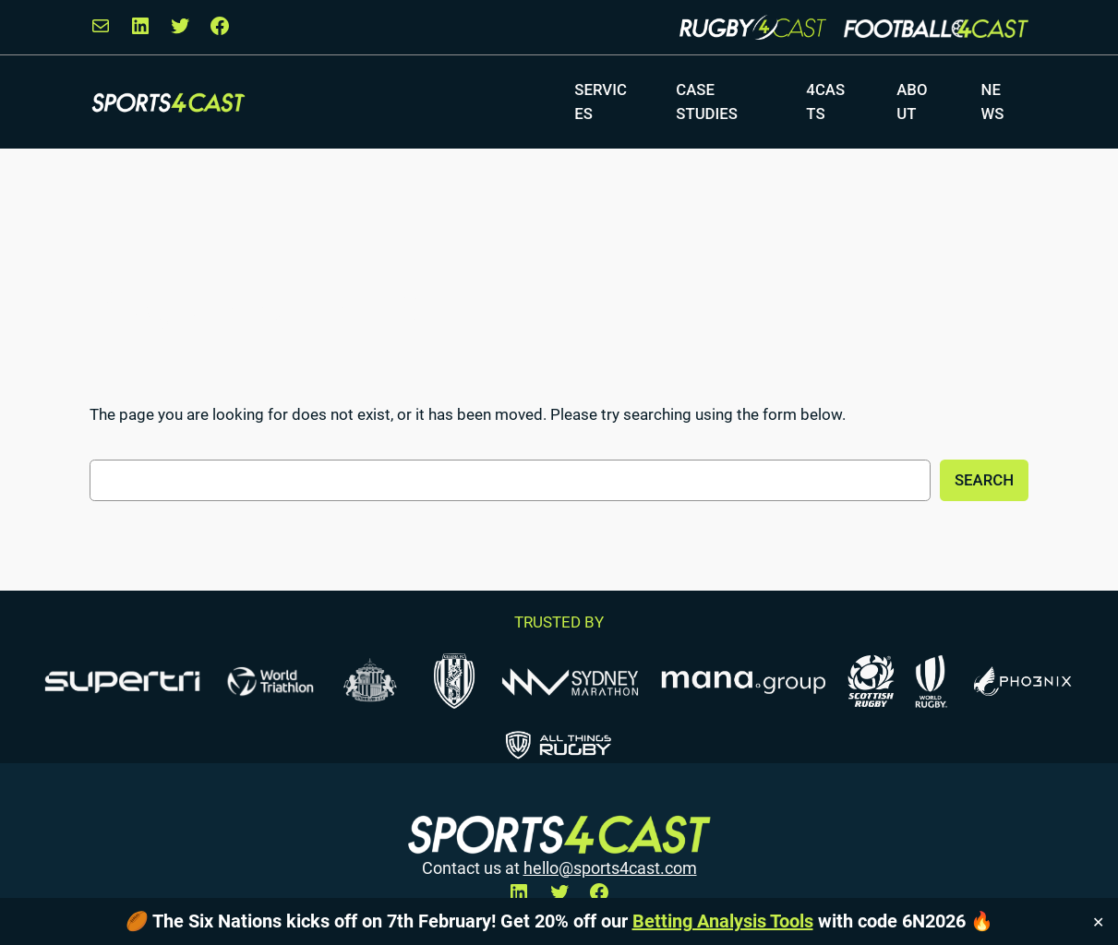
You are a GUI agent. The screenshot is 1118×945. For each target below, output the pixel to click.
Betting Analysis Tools (722, 921)
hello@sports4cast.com (610, 868)
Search (984, 480)
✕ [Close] (1098, 921)
